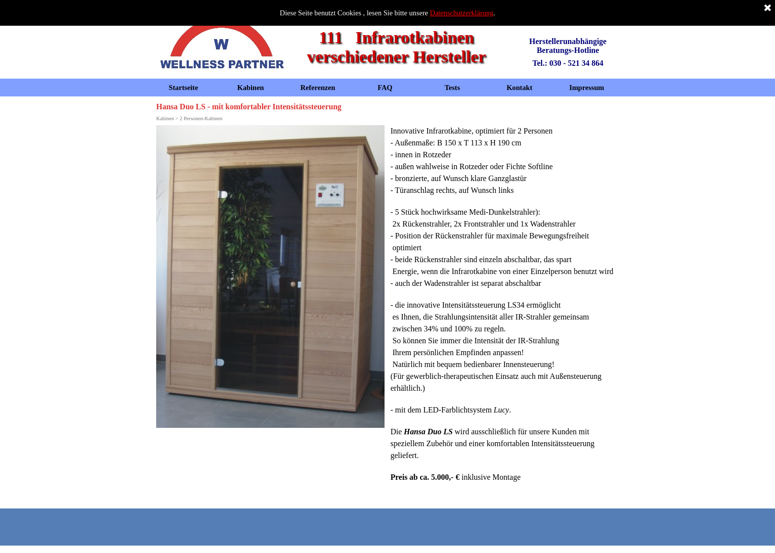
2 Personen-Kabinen (200, 118)
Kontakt (519, 88)
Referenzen (318, 88)
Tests (452, 88)
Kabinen (250, 88)
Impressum (586, 88)
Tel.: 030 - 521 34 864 (567, 63)
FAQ (385, 88)
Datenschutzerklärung (462, 13)
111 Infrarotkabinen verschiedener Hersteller (396, 47)
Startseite (183, 88)
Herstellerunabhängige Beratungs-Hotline (568, 45)
